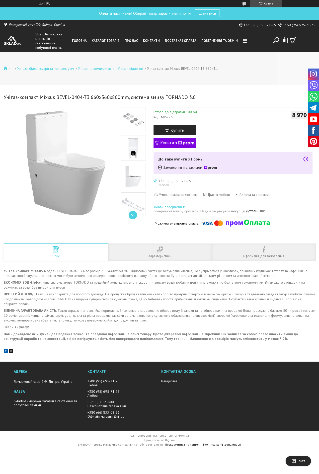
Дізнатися (207, 13)
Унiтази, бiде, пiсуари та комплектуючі (46, 69)
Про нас (131, 41)
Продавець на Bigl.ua (159, 440)
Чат (298, 461)
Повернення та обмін (219, 41)
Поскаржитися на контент (183, 444)
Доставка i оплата (180, 41)
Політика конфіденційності (222, 444)
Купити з (177, 143)
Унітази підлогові (131, 69)
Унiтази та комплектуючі (96, 69)
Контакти (151, 41)
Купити (177, 130)
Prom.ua (183, 435)
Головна (79, 41)
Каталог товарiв (106, 41)
